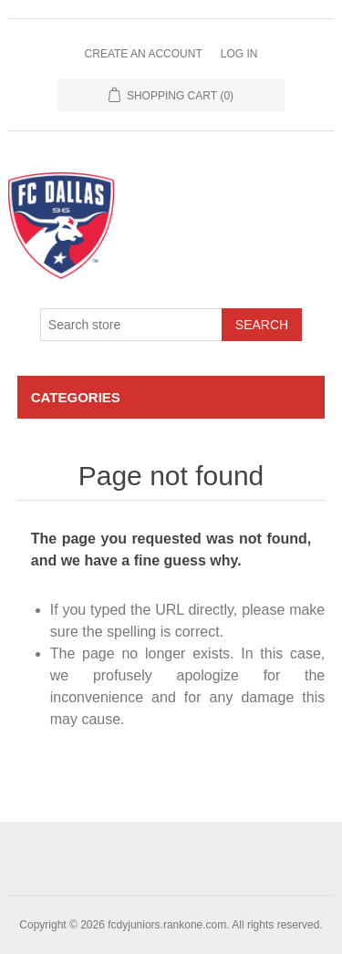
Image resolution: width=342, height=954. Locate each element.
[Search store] (131, 324)
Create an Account (143, 53)
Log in (239, 53)
